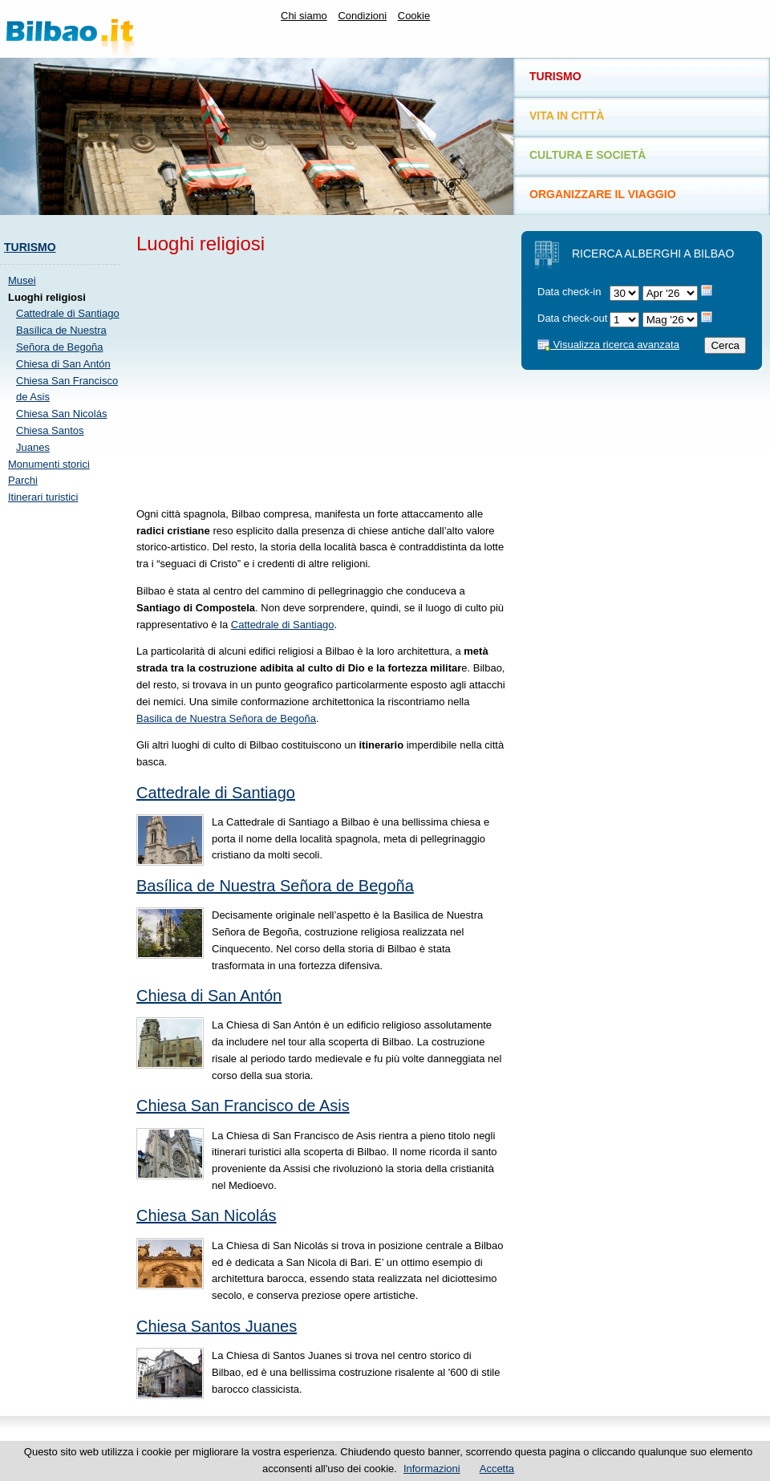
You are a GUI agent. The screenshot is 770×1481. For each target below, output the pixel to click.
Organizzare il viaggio (602, 194)
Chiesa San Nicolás (61, 414)
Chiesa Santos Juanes (216, 1326)
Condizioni (362, 16)
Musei (22, 280)
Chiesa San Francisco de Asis (243, 1105)
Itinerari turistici (43, 497)
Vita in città (566, 115)
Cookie (414, 16)
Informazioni (431, 1469)
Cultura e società (587, 154)
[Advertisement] (64, 757)
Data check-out (572, 318)
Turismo (30, 247)
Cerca (725, 345)
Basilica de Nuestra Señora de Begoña (226, 718)
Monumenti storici (49, 464)
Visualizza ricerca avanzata (608, 345)
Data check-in (569, 292)
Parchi (23, 480)
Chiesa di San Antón (63, 364)
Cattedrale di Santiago (68, 313)
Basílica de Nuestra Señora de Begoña (275, 886)
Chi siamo (304, 16)
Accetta (497, 1469)
